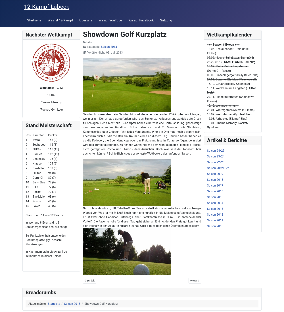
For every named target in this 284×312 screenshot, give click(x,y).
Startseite (34, 20)
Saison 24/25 (215, 150)
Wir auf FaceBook (141, 20)
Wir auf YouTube (110, 20)
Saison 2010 (215, 226)
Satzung (166, 20)
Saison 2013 (109, 46)
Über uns (85, 20)
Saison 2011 (215, 220)
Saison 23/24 (215, 156)
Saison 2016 (215, 191)
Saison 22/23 (215, 162)
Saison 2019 (215, 174)
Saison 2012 (215, 214)
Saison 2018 (215, 179)
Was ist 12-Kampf (60, 20)
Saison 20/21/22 (218, 168)
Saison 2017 (215, 185)
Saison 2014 (215, 203)
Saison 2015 (215, 197)
